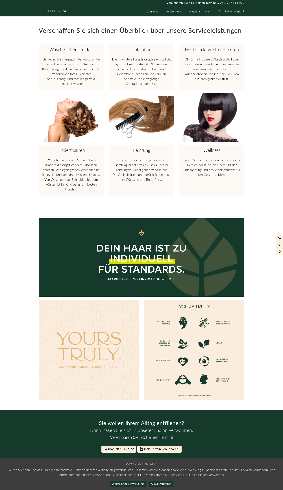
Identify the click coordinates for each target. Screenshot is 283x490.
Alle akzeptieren (161, 483)
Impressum (150, 463)
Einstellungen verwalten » (206, 475)
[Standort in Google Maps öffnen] (279, 251)
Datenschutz (134, 463)
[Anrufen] (279, 238)
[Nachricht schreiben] (279, 245)
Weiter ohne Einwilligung (128, 483)
